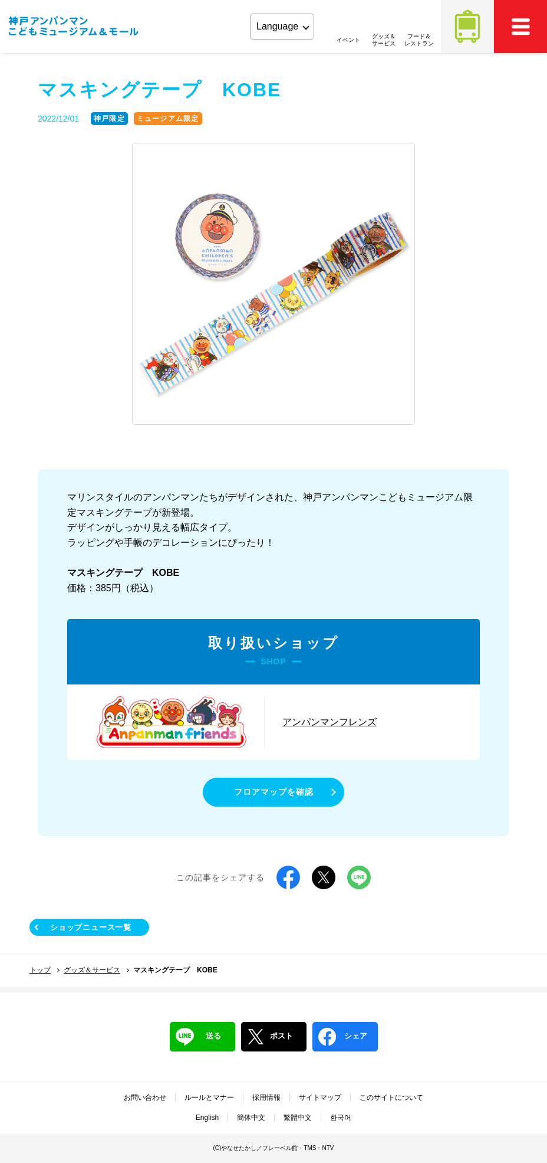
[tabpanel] (273, 284)
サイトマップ (320, 1097)
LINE (359, 877)
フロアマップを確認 (274, 792)
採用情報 (266, 1097)
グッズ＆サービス (92, 970)
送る (198, 1037)
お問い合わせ (145, 1097)
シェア (342, 1037)
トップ (40, 970)
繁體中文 (298, 1117)
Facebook (288, 877)
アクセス (467, 26)
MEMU (520, 26)
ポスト (270, 1037)
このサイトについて (391, 1097)
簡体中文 (251, 1117)
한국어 (340, 1117)
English (207, 1117)
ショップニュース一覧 (90, 927)
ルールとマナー (209, 1097)
